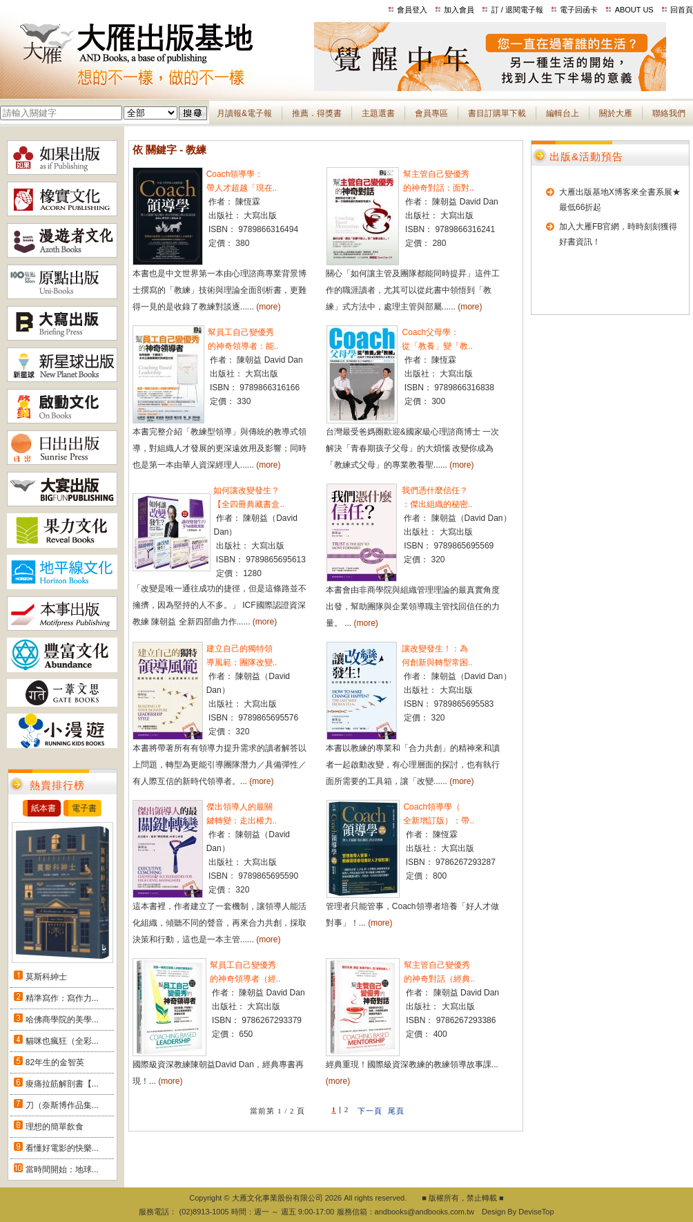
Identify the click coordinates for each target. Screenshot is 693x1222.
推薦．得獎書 (317, 113)
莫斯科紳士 (46, 977)
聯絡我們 (668, 113)
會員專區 (431, 113)
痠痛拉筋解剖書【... (62, 1084)
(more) (268, 307)
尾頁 (396, 1111)
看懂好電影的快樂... (62, 1148)
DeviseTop (536, 1211)
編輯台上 (562, 113)
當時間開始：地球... (62, 1169)
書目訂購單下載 (497, 113)
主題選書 (378, 113)
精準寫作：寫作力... (62, 998)
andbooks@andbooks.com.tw (424, 1211)
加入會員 (459, 10)
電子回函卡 (579, 10)
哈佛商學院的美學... (62, 1019)
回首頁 (681, 10)
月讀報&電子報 (244, 113)
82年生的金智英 (55, 1062)
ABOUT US (634, 10)
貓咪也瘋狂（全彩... (62, 1041)
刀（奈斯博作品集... (62, 1105)
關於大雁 (615, 113)
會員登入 (412, 10)
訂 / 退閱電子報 (517, 10)
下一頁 (370, 1111)
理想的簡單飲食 (55, 1127)
